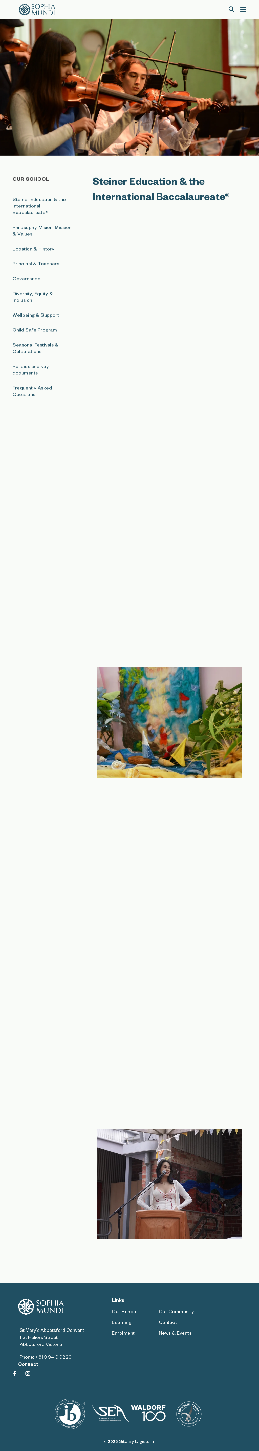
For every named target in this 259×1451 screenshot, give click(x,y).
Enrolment (123, 1334)
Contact (168, 1323)
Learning (122, 1323)
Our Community (176, 1312)
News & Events (175, 1334)
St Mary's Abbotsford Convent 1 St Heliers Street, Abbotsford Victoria (52, 1338)
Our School (124, 1312)
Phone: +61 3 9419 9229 (46, 1358)
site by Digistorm (137, 1442)
